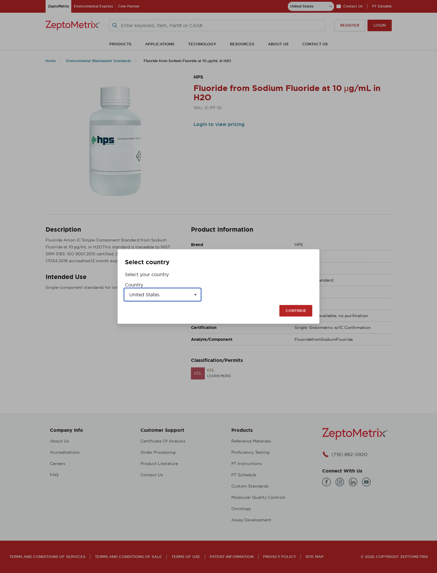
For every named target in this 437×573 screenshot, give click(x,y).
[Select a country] (162, 294)
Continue (296, 310)
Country (134, 285)
